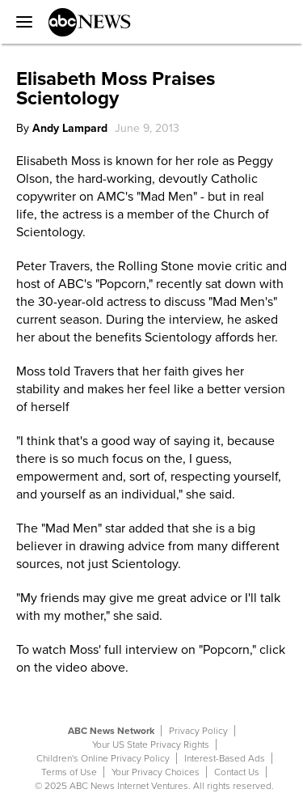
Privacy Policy (198, 730)
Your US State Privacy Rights (150, 744)
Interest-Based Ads (224, 758)
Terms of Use (69, 772)
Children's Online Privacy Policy (103, 758)
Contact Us (236, 772)
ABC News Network (111, 730)
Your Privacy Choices (156, 772)
